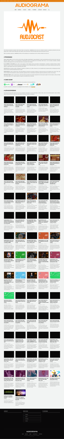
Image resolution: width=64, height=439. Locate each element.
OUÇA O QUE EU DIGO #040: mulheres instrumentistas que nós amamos (20, 124)
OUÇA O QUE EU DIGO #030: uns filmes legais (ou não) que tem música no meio (20, 163)
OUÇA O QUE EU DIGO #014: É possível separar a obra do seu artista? (20, 301)
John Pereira (51, 204)
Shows (29, 9)
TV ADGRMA (34, 9)
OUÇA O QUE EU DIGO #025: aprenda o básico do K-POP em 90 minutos (20, 182)
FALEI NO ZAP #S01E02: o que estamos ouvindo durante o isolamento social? (55, 281)
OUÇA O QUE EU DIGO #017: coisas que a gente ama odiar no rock (20, 241)
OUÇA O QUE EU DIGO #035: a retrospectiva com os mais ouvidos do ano (20, 144)
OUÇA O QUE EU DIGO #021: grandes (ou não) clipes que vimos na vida (31, 201)
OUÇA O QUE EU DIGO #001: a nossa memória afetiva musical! (32, 379)
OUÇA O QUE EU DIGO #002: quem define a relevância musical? (54, 360)
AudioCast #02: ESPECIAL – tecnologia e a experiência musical (8, 396)
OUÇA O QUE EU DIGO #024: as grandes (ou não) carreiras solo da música (32, 182)
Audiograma (5, 127)
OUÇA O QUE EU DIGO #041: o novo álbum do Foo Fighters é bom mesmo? (9, 124)
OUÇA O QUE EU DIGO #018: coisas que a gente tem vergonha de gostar (54, 221)
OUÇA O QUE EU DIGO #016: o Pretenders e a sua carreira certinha (55, 241)
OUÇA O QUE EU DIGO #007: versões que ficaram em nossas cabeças (43, 321)
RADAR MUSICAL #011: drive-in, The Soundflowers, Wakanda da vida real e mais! (20, 281)
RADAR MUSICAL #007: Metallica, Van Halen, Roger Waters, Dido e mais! (54, 340)
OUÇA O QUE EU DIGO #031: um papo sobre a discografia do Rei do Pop (8, 163)
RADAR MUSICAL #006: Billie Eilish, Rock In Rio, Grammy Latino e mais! (8, 360)
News (15, 9)
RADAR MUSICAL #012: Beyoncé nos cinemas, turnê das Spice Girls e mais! (54, 260)
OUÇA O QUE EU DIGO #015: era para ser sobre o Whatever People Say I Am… (32, 260)
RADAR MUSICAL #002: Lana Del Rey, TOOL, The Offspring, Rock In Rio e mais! (20, 379)
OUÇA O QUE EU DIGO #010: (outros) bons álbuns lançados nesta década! (9, 321)
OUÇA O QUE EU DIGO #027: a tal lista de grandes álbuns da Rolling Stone (55, 163)
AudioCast (40, 9)
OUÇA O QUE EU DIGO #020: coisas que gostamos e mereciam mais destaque (43, 201)
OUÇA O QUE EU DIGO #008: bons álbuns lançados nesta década (31, 321)
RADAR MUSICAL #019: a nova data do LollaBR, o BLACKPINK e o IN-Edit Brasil (43, 182)
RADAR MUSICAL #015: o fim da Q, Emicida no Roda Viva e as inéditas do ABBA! (9, 241)
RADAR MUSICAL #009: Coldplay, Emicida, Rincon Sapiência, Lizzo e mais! (19, 340)
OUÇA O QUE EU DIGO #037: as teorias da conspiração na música (55, 124)
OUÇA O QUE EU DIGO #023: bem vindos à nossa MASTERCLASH (54, 182)
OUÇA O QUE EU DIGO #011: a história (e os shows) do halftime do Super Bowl (55, 301)
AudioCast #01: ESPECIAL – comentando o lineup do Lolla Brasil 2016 (20, 398)
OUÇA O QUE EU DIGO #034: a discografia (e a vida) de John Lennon (32, 144)
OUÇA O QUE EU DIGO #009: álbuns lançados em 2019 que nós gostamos (20, 321)
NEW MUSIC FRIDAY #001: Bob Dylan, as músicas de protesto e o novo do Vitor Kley (32, 281)
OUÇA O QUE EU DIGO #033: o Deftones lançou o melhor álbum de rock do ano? (43, 144)
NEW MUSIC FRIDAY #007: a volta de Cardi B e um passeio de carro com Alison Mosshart (55, 201)
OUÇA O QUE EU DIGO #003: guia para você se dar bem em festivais (20, 360)
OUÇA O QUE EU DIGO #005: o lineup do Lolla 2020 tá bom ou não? (9, 340)
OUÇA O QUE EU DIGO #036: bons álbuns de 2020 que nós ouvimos (8, 144)
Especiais (44, 9)
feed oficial (33, 86)
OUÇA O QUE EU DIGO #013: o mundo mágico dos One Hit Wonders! (32, 301)
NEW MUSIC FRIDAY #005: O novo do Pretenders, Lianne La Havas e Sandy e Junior (32, 241)
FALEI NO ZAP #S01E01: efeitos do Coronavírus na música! (8, 301)
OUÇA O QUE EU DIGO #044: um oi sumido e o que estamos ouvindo (32, 105)
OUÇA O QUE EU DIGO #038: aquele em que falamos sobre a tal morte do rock (43, 124)
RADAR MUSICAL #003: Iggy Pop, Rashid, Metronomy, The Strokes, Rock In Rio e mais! (8, 379)
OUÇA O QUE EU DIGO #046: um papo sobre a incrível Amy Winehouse (9, 105)
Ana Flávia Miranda (17, 204)
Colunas (24, 9)
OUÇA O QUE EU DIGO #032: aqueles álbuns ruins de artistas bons (54, 144)
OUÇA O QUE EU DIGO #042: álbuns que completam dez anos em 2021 (54, 105)
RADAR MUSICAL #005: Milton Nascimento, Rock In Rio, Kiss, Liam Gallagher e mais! (32, 360)
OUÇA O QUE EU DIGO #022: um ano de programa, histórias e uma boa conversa (9, 201)
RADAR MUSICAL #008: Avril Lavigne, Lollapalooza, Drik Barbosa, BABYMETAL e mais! (32, 340)
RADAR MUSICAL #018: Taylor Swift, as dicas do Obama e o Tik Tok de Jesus (20, 201)
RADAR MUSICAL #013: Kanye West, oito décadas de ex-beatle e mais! (20, 260)
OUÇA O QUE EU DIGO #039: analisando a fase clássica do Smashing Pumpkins (31, 124)
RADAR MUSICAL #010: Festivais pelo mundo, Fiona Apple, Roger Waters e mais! (43, 281)
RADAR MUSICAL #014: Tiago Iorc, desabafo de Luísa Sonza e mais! (43, 241)
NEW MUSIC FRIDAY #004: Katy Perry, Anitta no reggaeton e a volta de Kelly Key (9, 260)
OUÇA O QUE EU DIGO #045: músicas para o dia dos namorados (20, 105)
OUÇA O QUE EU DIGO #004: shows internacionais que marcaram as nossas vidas (43, 340)
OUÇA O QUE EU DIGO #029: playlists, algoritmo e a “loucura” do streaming (31, 163)
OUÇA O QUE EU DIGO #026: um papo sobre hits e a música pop (9, 182)
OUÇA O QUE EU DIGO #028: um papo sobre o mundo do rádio (43, 163)
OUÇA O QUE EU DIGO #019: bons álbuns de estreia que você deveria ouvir (20, 221)
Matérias (19, 9)
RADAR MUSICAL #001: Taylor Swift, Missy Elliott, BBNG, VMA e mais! (43, 379)
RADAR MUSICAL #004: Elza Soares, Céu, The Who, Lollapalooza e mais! (43, 360)
